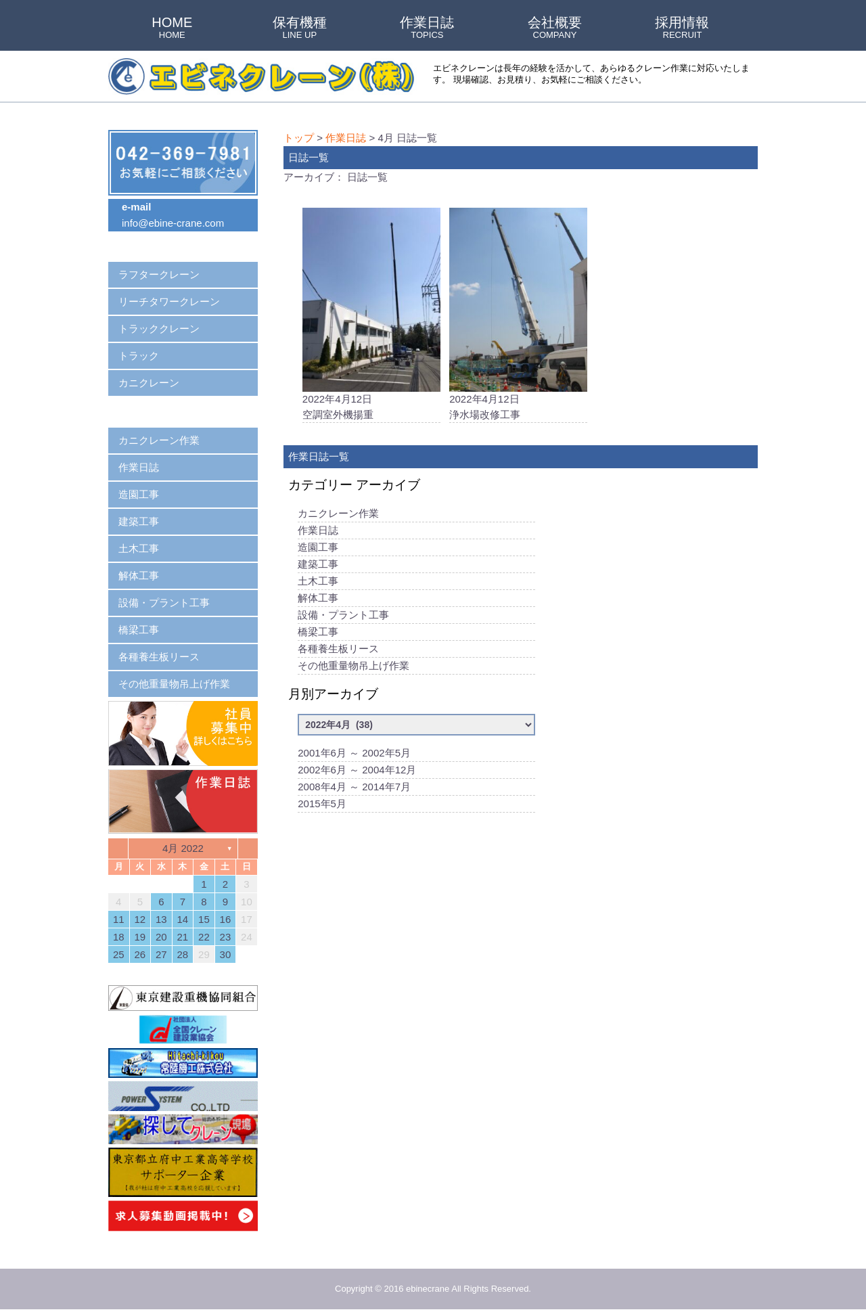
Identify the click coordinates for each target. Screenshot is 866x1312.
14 (183, 919)
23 (225, 937)
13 (161, 919)
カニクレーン (148, 382)
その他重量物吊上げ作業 (353, 667)
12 (139, 919)
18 (118, 937)
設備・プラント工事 (343, 616)
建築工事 (318, 565)
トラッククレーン (159, 328)
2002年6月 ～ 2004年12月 (357, 771)
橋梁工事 (318, 633)
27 (161, 954)
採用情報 (682, 28)
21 (183, 937)
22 (204, 937)
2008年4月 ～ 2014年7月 (354, 788)
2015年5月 (322, 805)
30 (225, 954)
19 (139, 937)
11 (118, 919)
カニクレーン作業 (338, 514)
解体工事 (318, 599)
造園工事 (318, 548)
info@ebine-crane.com (173, 223)
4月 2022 (183, 848)
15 (204, 919)
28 (183, 954)
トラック (138, 355)
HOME (172, 28)
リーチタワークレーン (169, 301)
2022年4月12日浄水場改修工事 (518, 315)
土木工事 (318, 582)
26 (139, 954)
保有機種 (300, 28)
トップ (298, 137)
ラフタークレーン (159, 274)
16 (225, 919)
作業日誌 (427, 28)
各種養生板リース (338, 650)
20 (161, 937)
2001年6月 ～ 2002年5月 (354, 754)
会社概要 (555, 28)
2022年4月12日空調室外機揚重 (371, 315)
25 (118, 954)
